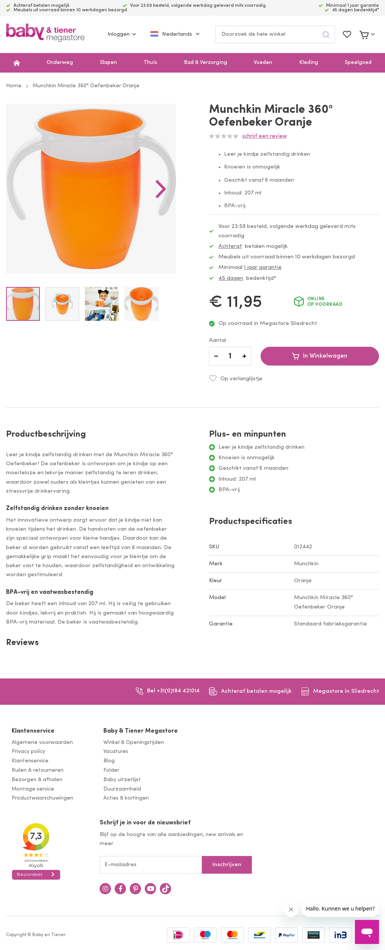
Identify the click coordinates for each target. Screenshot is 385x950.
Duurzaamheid (122, 789)
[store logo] (45, 34)
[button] (161, 189)
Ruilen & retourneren (38, 770)
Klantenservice (33, 731)
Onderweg (60, 62)
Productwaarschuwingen (42, 798)
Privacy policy (28, 751)
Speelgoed (358, 62)
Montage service (33, 789)
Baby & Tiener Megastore (140, 731)
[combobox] (275, 34)
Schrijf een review (264, 136)
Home (13, 86)
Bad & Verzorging (205, 62)
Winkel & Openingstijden (133, 742)
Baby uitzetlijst (122, 780)
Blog (109, 761)
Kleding (308, 62)
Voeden (263, 62)
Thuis (150, 62)
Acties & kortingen (126, 798)
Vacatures (115, 751)
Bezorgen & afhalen (37, 780)
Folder (111, 770)
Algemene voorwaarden (42, 742)
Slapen (108, 62)
